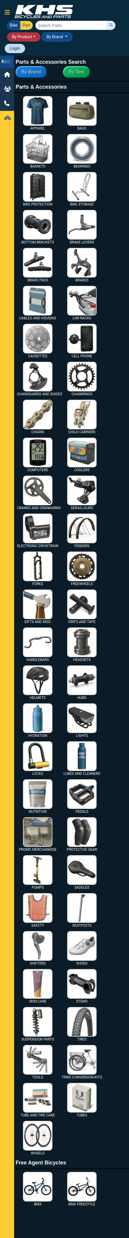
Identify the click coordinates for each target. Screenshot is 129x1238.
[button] (7, 12)
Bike (14, 25)
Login (15, 48)
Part (26, 25)
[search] (111, 25)
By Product (22, 36)
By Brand (55, 36)
